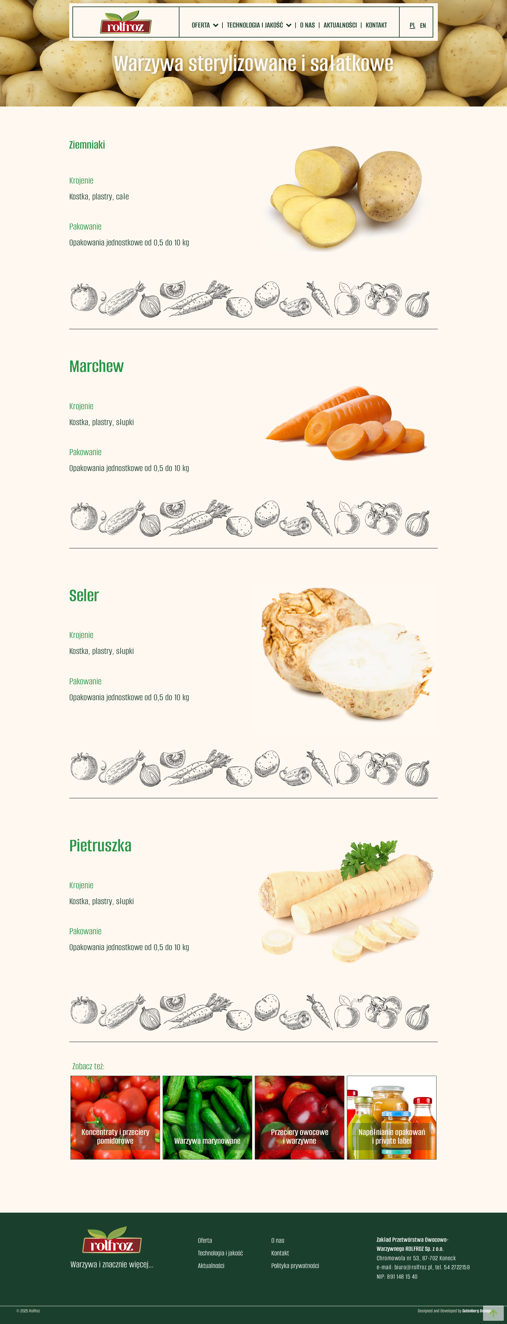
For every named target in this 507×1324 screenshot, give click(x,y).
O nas (307, 25)
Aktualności (340, 25)
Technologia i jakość (259, 25)
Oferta (205, 25)
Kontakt (376, 25)
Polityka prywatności (295, 1265)
